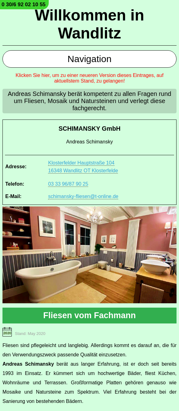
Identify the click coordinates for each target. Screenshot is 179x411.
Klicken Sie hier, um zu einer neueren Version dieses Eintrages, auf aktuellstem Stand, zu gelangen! (89, 78)
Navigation (90, 59)
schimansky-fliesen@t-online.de (83, 196)
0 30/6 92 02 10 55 (24, 4)
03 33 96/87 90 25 (68, 184)
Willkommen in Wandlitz (89, 24)
